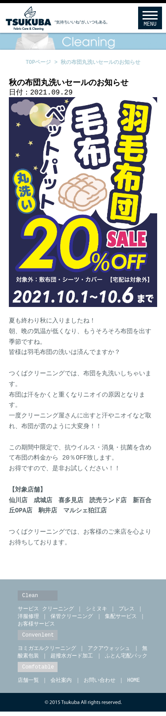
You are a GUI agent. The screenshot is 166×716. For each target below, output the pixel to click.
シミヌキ (96, 610)
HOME (132, 684)
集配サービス (121, 618)
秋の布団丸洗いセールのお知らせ (100, 62)
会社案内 (61, 684)
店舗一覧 (28, 684)
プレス (127, 610)
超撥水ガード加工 (71, 659)
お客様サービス (36, 626)
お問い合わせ (100, 684)
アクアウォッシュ (109, 651)
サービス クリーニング (46, 610)
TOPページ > (43, 62)
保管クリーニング (71, 618)
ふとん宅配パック (126, 659)
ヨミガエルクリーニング (47, 651)
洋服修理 (28, 618)
